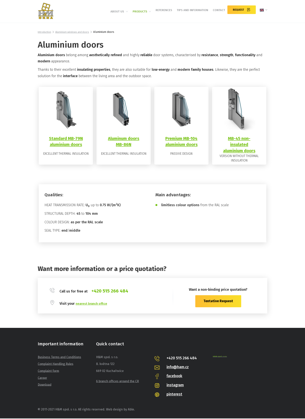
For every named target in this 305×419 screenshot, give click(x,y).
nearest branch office (93, 304)
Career (42, 378)
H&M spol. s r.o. (220, 357)
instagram (176, 385)
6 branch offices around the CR (118, 382)
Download (45, 385)
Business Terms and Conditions (60, 358)
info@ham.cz (178, 367)
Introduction (45, 32)
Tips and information (187, 13)
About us (106, 13)
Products (131, 13)
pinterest (175, 395)
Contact (216, 13)
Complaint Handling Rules (56, 365)
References (156, 13)
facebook (175, 376)
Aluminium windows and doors (76, 32)
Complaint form (49, 371)
